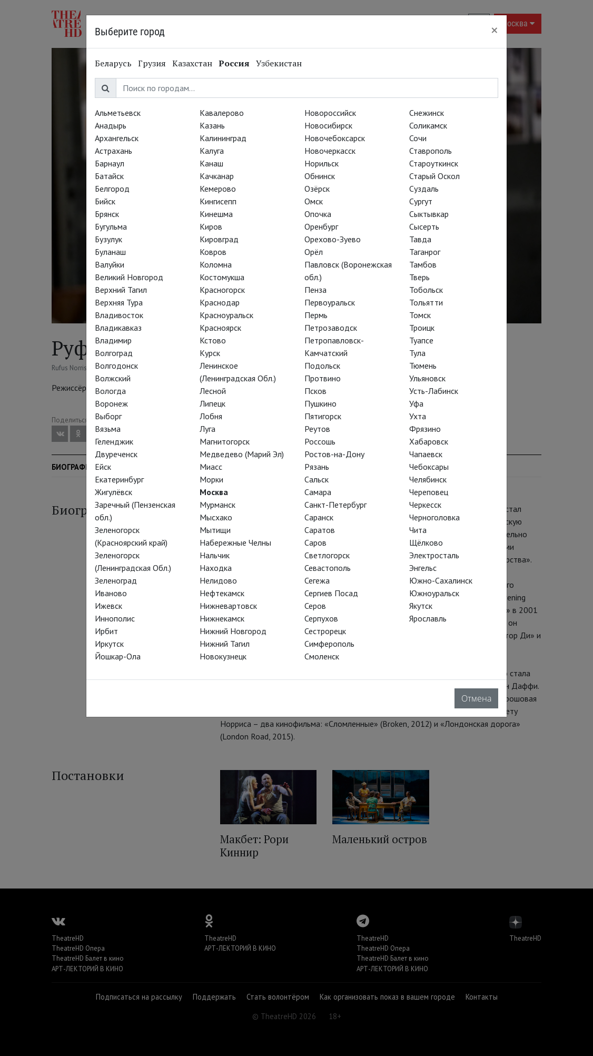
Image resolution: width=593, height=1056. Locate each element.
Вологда (110, 391)
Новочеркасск (329, 150)
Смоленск (321, 656)
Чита (418, 530)
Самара (317, 492)
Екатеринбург (119, 479)
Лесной (213, 391)
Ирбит (106, 631)
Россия (234, 63)
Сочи (418, 138)
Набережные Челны (235, 542)
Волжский (113, 378)
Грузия (152, 63)
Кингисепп (218, 201)
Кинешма (216, 214)
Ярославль (428, 618)
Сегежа (317, 580)
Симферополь (329, 643)
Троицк (421, 327)
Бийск (105, 201)
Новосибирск (328, 125)
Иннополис (115, 618)
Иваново (111, 593)
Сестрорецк (325, 631)
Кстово (213, 340)
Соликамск (428, 125)
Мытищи (215, 530)
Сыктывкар (429, 214)
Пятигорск (322, 416)
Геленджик (114, 441)
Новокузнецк (223, 656)
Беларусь (113, 63)
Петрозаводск (330, 327)
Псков (315, 391)
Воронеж (111, 403)
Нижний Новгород (233, 631)
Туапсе (421, 340)
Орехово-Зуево (332, 239)
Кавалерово (222, 112)
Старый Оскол (434, 176)
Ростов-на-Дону (334, 454)
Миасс (211, 466)
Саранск (318, 517)
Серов (315, 605)
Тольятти (426, 302)
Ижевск (108, 605)
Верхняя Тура (119, 302)
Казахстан (192, 63)
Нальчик (215, 555)
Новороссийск (330, 112)
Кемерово (218, 188)
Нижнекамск (222, 618)
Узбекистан (279, 63)
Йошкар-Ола (118, 656)
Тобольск (426, 289)
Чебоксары (429, 466)
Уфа (416, 403)
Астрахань (113, 150)
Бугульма (111, 226)
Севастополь (327, 567)
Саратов (319, 530)
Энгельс (423, 567)
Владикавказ (118, 327)
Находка (216, 567)
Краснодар (220, 302)
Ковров (213, 251)
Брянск (107, 214)
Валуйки (109, 264)
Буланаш (110, 251)
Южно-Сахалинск (440, 580)
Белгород (112, 188)
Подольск (322, 365)
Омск (313, 201)
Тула (417, 353)
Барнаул (109, 163)
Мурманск (217, 504)
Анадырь (110, 125)
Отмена (476, 698)
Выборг (108, 416)
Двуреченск (116, 454)
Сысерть (424, 226)
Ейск (103, 466)
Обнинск (319, 176)
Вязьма (108, 428)
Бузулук (108, 239)
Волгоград (114, 353)
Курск (210, 353)
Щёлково (426, 542)
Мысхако (216, 517)
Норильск (321, 163)
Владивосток (119, 315)
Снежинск (426, 112)
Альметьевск (118, 112)
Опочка (317, 214)
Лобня (211, 416)
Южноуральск (434, 593)
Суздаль (424, 188)
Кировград (219, 239)
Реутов (317, 428)
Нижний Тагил (225, 643)
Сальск (316, 479)
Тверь (419, 277)
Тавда (420, 239)
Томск (420, 315)
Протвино (322, 378)
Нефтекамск (222, 593)
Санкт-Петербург (335, 504)
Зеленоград (116, 580)
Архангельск (117, 138)
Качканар (217, 176)
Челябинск (428, 479)
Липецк (212, 403)
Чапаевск (425, 454)
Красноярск (220, 327)
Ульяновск (427, 378)
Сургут (420, 201)
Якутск (420, 605)
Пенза (315, 289)
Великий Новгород (129, 277)
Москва (214, 492)
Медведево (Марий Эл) (242, 454)
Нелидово (218, 580)
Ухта (417, 416)
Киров (211, 226)
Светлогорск (327, 555)
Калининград (223, 138)
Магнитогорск (225, 441)
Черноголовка (434, 517)
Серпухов (321, 618)
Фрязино (425, 428)
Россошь (319, 441)
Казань (212, 125)
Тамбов (423, 264)
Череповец (428, 492)
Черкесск (425, 504)
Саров (315, 542)
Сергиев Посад (331, 593)
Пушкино (320, 403)
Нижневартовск (228, 605)
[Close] (494, 30)
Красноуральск (226, 315)
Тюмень (423, 365)
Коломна (216, 264)
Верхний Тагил (121, 289)
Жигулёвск (113, 492)
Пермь (316, 315)
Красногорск (222, 289)
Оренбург (321, 226)
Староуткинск (433, 163)
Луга (207, 428)
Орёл (313, 251)
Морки (211, 479)
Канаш (211, 163)
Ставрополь (430, 150)
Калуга (212, 150)
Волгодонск (116, 365)
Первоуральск (329, 302)
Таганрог (424, 251)
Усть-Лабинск (433, 391)
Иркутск (109, 643)
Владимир (113, 340)
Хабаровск (428, 441)
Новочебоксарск (334, 138)
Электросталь (434, 555)
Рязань (316, 466)
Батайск (109, 176)
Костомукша (222, 277)
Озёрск (317, 188)
